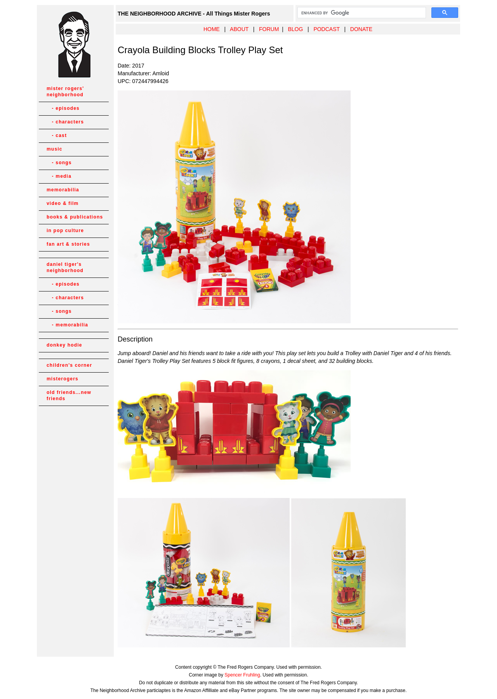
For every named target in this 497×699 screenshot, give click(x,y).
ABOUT (239, 29)
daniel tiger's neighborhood (65, 267)
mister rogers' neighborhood (65, 91)
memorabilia (63, 190)
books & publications (75, 217)
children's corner (69, 365)
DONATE (361, 29)
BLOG (295, 29)
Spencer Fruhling (242, 675)
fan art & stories (68, 244)
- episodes (63, 108)
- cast (57, 135)
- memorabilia (67, 325)
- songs (59, 162)
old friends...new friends (69, 395)
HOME (211, 29)
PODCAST (326, 29)
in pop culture (65, 230)
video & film (62, 203)
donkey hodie (64, 345)
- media (59, 176)
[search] (361, 12)
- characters (65, 122)
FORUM (269, 29)
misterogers (62, 379)
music (55, 149)
